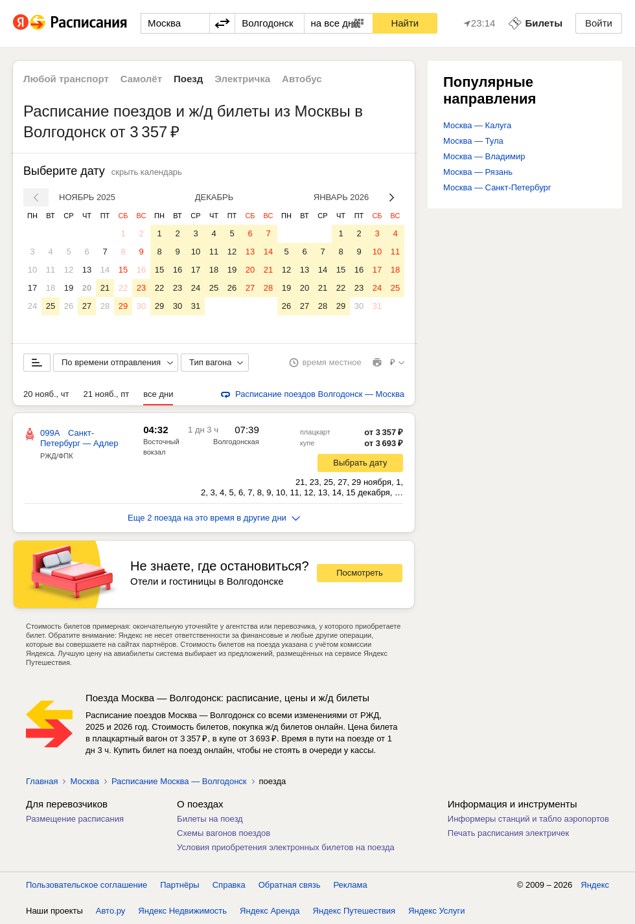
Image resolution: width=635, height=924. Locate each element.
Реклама (350, 885)
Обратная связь (290, 885)
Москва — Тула (473, 141)
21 (105, 288)
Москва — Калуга (477, 125)
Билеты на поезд (210, 819)
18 (50, 288)
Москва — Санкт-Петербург (497, 187)
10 (32, 270)
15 (123, 270)
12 (68, 270)
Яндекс (595, 885)
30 (141, 306)
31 (195, 306)
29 (123, 306)
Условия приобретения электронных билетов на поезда (286, 847)
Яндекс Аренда (269, 911)
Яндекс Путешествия (354, 911)
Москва (84, 781)
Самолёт (141, 78)
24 (32, 306)
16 (141, 270)
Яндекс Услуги (436, 911)
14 (105, 270)
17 (32, 288)
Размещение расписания (75, 819)
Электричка (242, 78)
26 (68, 306)
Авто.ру (111, 911)
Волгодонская (236, 441)
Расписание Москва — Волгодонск (179, 781)
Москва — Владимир (484, 156)
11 (50, 270)
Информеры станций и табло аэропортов (528, 819)
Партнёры (179, 885)
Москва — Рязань (478, 172)
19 (68, 288)
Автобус (302, 78)
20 (86, 288)
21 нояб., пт (107, 394)
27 (86, 306)
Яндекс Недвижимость (182, 911)
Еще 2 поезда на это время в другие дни (214, 518)
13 (86, 270)
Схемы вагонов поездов (223, 833)
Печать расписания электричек (508, 833)
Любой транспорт (66, 78)
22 (123, 288)
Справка (229, 885)
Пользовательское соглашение (86, 885)
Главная (42, 781)
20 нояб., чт (46, 394)
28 (105, 306)
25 (50, 306)
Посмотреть (359, 573)
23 (141, 288)
